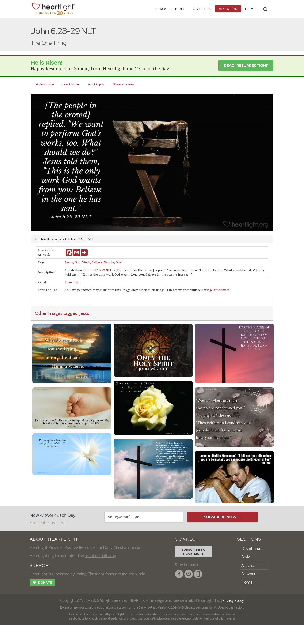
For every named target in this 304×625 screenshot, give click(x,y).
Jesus (69, 262)
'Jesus (84, 313)
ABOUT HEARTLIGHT (55, 539)
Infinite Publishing (100, 555)
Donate (42, 583)
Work (86, 262)
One (119, 262)
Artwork (228, 8)
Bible (180, 8)
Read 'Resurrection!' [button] (246, 65)
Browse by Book (123, 84)
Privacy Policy (233, 600)
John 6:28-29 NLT (99, 270)
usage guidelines (216, 290)
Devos (161, 8)
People (109, 262)
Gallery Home (45, 84)
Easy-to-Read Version (153, 607)
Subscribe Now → (222, 517)
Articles (202, 8)
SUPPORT (41, 565)
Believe (97, 262)
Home (246, 582)
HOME (250, 8)
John (71, 239)
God (77, 262)
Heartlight (72, 282)
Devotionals (252, 548)
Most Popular (96, 84)
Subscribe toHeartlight (193, 552)
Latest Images (71, 84)
